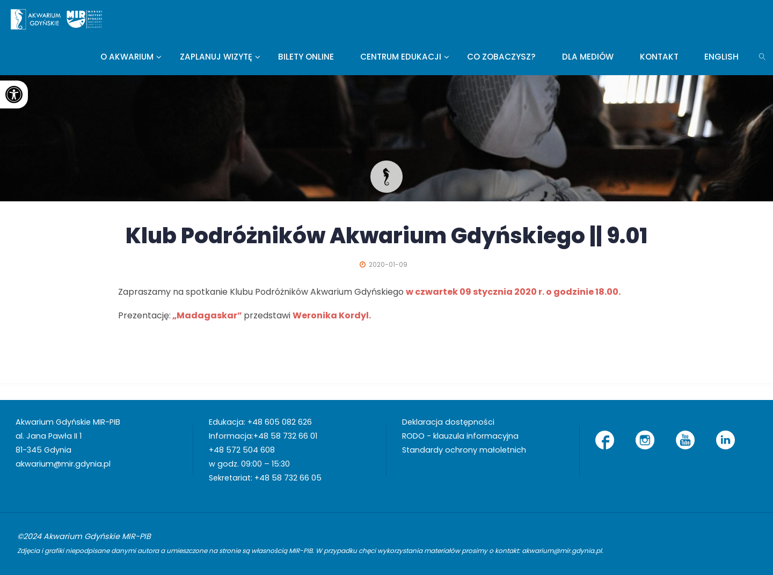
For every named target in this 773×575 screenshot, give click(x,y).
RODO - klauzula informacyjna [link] (460, 436)
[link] (14, 94)
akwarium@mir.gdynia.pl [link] (63, 463)
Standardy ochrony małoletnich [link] (464, 450)
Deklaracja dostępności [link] (448, 422)
